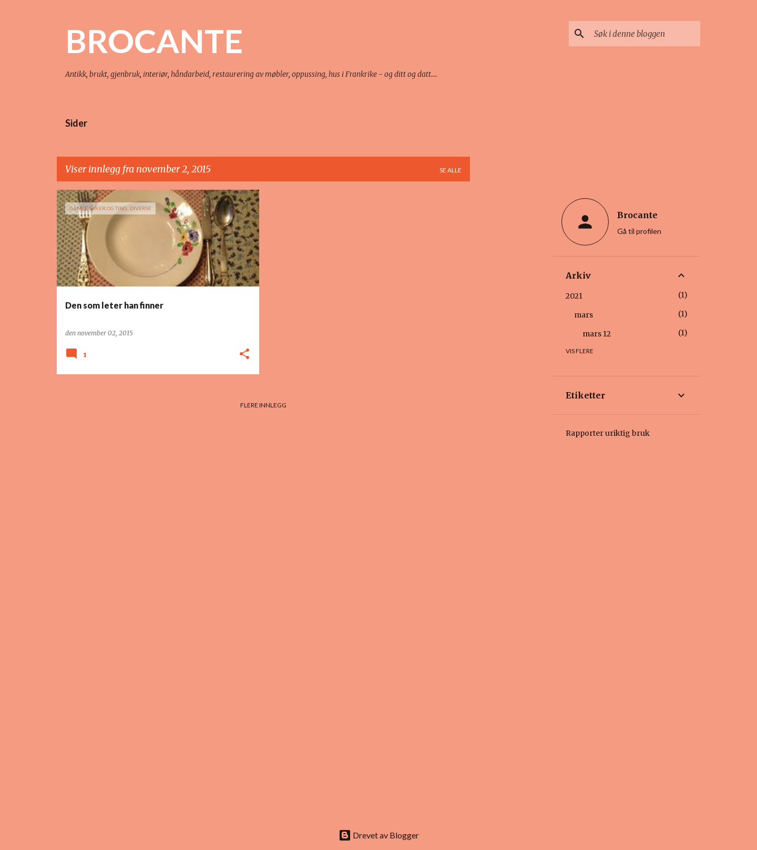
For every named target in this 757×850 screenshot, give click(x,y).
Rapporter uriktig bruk (608, 433)
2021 (574, 296)
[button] (244, 354)
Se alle (450, 170)
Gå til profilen (639, 231)
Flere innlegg (263, 405)
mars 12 (596, 334)
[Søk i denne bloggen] (645, 33)
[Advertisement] (511, 347)
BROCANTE (154, 40)
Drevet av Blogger (379, 835)
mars (583, 315)
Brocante (637, 215)
